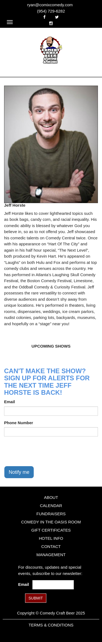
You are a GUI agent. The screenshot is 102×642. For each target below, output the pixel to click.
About (51, 497)
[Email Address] (53, 584)
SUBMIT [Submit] (36, 598)
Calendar (51, 505)
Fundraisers (51, 513)
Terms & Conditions (51, 625)
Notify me (19, 472)
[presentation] (45, 451)
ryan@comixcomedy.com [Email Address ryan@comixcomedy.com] (50, 4)
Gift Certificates (51, 530)
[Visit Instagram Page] (51, 23)
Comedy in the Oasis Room (51, 522)
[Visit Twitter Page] (57, 17)
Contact (51, 546)
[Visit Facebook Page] (44, 17)
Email (9, 401)
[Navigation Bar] (10, 22)
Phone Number (18, 422)
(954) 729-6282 (51, 11)
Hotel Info (51, 538)
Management (51, 554)
